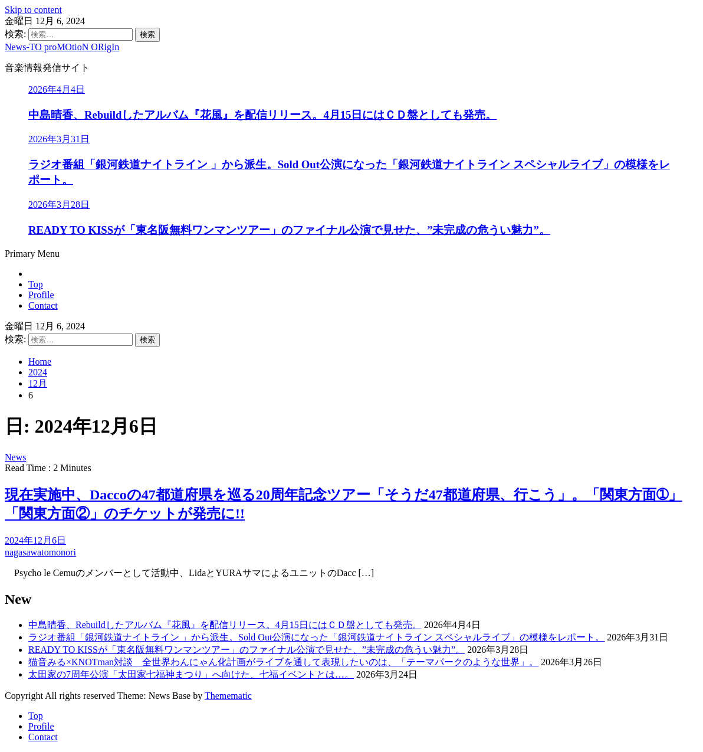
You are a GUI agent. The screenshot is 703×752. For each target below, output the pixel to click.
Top (35, 284)
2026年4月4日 (56, 89)
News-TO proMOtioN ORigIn (62, 47)
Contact (43, 305)
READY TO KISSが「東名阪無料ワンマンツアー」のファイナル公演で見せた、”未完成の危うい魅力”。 (289, 230)
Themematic (228, 696)
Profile (41, 295)
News (15, 457)
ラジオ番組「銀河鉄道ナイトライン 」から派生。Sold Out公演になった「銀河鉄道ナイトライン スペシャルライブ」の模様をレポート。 (316, 637)
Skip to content (33, 10)
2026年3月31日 (59, 139)
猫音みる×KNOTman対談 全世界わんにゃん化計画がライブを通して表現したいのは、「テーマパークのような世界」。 (283, 662)
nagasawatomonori (40, 552)
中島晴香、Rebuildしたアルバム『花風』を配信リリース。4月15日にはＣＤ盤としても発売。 (262, 115)
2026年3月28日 (59, 205)
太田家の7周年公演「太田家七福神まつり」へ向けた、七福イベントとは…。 (191, 674)
